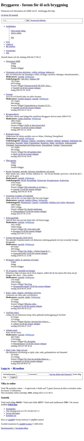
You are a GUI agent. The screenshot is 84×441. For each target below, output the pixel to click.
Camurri (35, 202)
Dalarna (32, 141)
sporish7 (16, 189)
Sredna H (17, 306)
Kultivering (64, 180)
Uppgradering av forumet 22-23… (37, 105)
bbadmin (16, 128)
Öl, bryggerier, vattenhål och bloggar (20, 271)
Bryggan (16, 231)
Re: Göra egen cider (32, 229)
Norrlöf (16, 88)
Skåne (51, 143)
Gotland (56, 145)
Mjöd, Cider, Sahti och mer (16, 350)
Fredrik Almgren (24, 99)
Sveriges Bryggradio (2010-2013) (19, 238)
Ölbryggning (11, 161)
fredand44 (17, 361)
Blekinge (24, 141)
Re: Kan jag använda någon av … (37, 359)
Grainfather (43, 202)
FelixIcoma (12, 405)
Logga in (5, 368)
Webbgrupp (29, 77)
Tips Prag (28, 284)
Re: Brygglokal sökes (32, 152)
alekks (27, 297)
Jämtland (65, 141)
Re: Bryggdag (29, 341)
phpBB (11, 420)
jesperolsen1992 (19, 253)
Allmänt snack (11, 330)
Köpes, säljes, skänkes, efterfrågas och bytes (23, 293)
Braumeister (26, 202)
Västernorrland (66, 145)
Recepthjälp (31, 180)
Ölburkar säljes (30, 304)
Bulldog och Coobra (57, 202)
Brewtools (70, 202)
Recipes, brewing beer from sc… (37, 322)
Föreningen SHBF (13, 61)
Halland (57, 141)
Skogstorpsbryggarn (21, 286)
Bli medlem (18, 368)
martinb (21, 77)
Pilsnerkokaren (19, 211)
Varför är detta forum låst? (34, 125)
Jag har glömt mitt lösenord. (61, 374)
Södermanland (70, 143)
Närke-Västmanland (31, 143)
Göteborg (49, 141)
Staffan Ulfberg (31, 200)
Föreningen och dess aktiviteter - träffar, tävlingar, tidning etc (30, 72)
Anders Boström (24, 119)
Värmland (10, 145)
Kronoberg (10, 143)
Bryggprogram (53, 180)
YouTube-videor (12, 313)
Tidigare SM (34, 79)
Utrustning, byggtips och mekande (19, 196)
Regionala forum (12, 134)
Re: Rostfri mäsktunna (33, 209)
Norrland (19, 143)
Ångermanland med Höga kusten (28, 145)
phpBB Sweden (25, 424)
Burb (15, 154)
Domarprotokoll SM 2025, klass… (38, 86)
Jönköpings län (75, 141)
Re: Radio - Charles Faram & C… (37, 251)
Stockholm (59, 143)
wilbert (16, 324)
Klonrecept (41, 180)
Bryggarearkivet (12, 114)
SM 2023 (24, 79)
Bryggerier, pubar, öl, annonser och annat (22, 260)
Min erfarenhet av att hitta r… (36, 187)
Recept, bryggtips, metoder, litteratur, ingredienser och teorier (30, 171)
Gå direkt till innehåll (9, 15)
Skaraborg (44, 143)
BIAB (23, 180)
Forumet (9, 94)
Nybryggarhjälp (12, 218)
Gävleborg (41, 141)
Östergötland (47, 145)
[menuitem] (18, 31)
